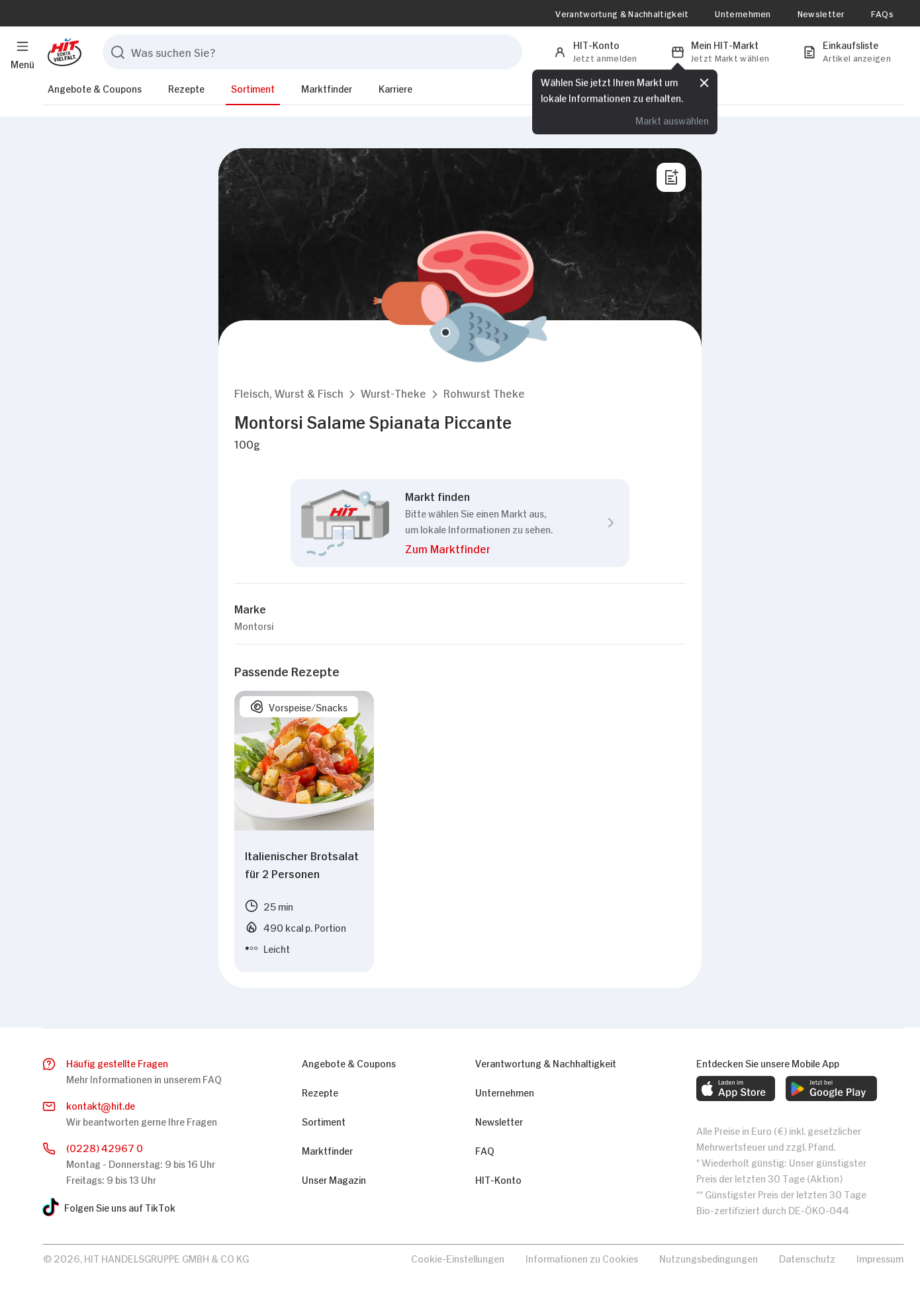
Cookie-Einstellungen (457, 1257)
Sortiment (253, 87)
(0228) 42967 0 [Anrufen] (104, 1147)
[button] (289, 393)
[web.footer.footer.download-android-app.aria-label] (831, 1088)
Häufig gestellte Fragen (117, 1062)
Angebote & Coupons (95, 87)
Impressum (879, 1257)
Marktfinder (326, 87)
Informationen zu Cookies (582, 1257)
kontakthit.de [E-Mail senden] (100, 1105)
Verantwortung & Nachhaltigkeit (621, 13)
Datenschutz (807, 1257)
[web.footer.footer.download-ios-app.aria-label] (735, 1088)
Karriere (395, 87)
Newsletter (821, 13)
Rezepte (186, 87)
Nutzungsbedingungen (708, 1257)
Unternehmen (742, 13)
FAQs (882, 13)
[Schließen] (704, 84)
